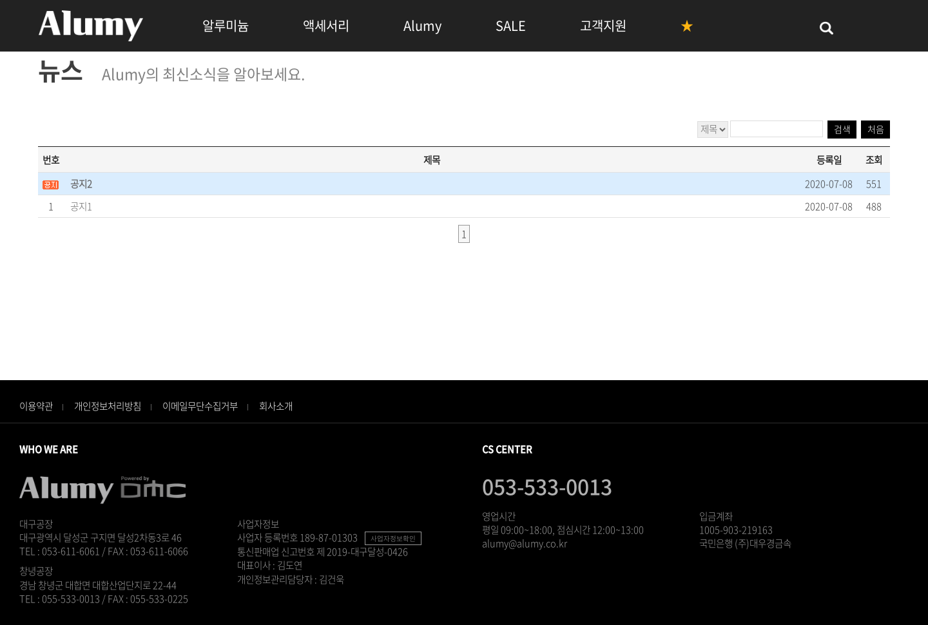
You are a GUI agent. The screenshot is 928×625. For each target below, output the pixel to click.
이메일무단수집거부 (200, 406)
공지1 (81, 206)
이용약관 (36, 406)
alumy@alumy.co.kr (524, 543)
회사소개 (276, 406)
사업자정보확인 (393, 538)
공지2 (81, 184)
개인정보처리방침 (107, 406)
